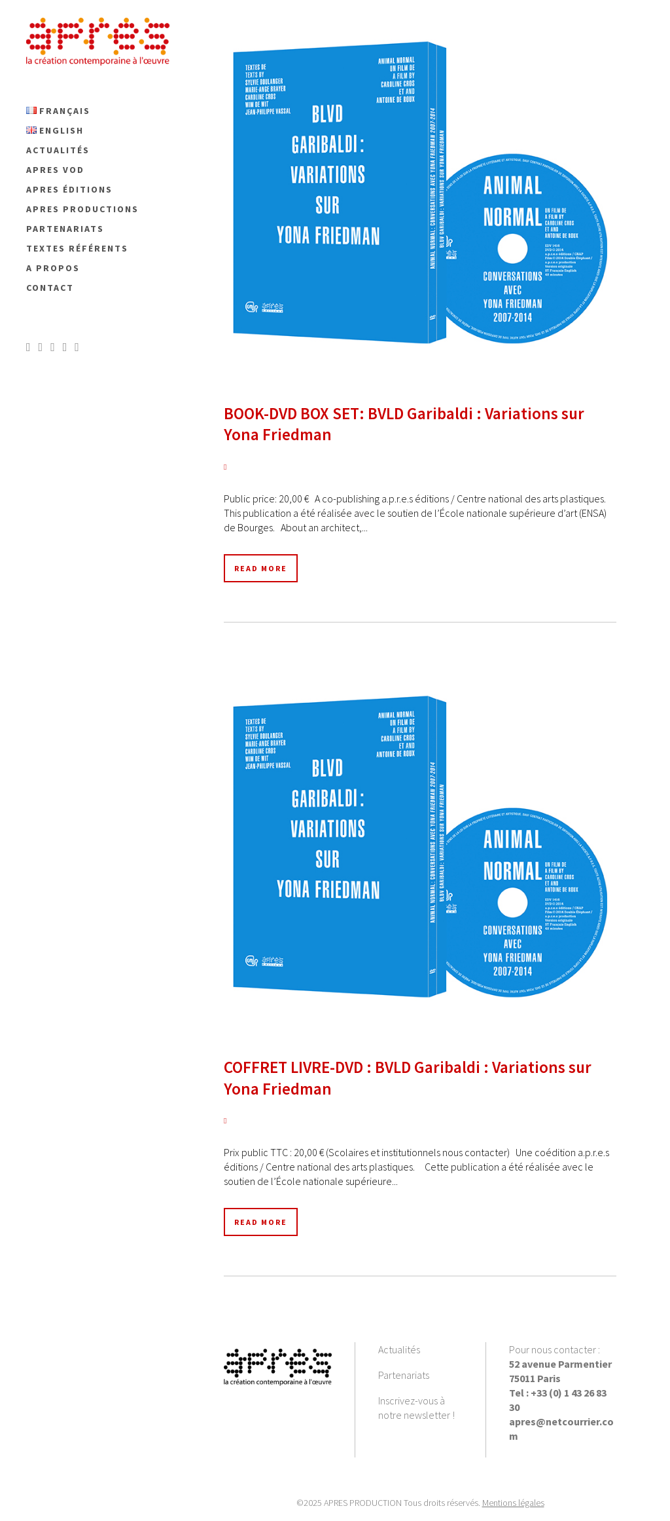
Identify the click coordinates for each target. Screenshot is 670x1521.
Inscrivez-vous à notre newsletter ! (416, 1407)
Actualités (399, 1349)
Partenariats (403, 1374)
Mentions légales (513, 1503)
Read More (260, 568)
